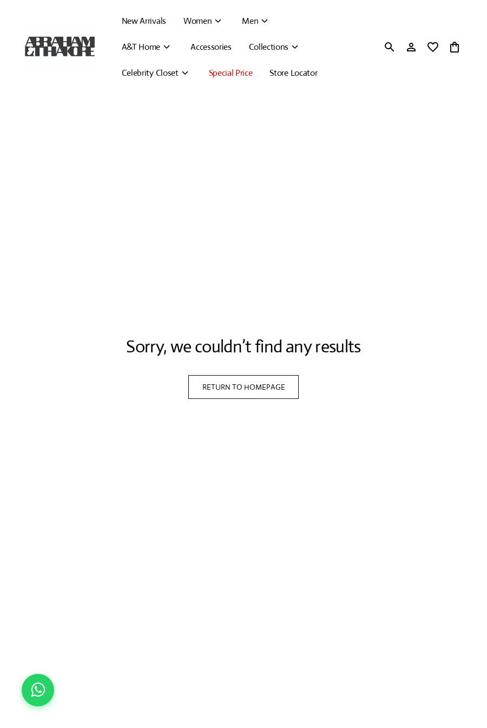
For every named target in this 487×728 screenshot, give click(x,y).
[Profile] (411, 47)
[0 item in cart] (454, 47)
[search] (389, 47)
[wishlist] (432, 47)
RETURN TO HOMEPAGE (243, 387)
